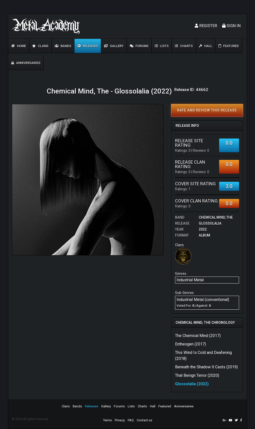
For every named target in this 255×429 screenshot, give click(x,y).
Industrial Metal (190, 280)
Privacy (120, 420)
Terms (107, 420)
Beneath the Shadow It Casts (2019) (206, 367)
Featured (228, 46)
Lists (162, 46)
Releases (87, 46)
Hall (205, 46)
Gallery (114, 46)
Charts (184, 46)
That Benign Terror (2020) (197, 375)
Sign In (231, 25)
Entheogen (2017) (190, 344)
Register (206, 25)
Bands (63, 46)
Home (18, 46)
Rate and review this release (207, 110)
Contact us (144, 420)
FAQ (131, 420)
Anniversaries (25, 63)
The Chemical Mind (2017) (198, 335)
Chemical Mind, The (216, 217)
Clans (40, 46)
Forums (139, 46)
